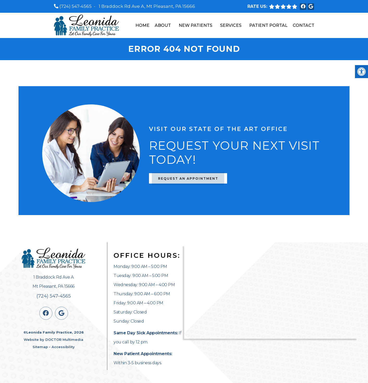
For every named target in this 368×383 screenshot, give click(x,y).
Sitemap (40, 347)
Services (230, 25)
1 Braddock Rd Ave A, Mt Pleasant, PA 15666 (147, 6)
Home (142, 25)
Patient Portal (268, 25)
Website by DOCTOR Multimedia (53, 339)
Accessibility (63, 347)
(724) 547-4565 (75, 6)
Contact (303, 25)
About (163, 25)
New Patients (195, 25)
